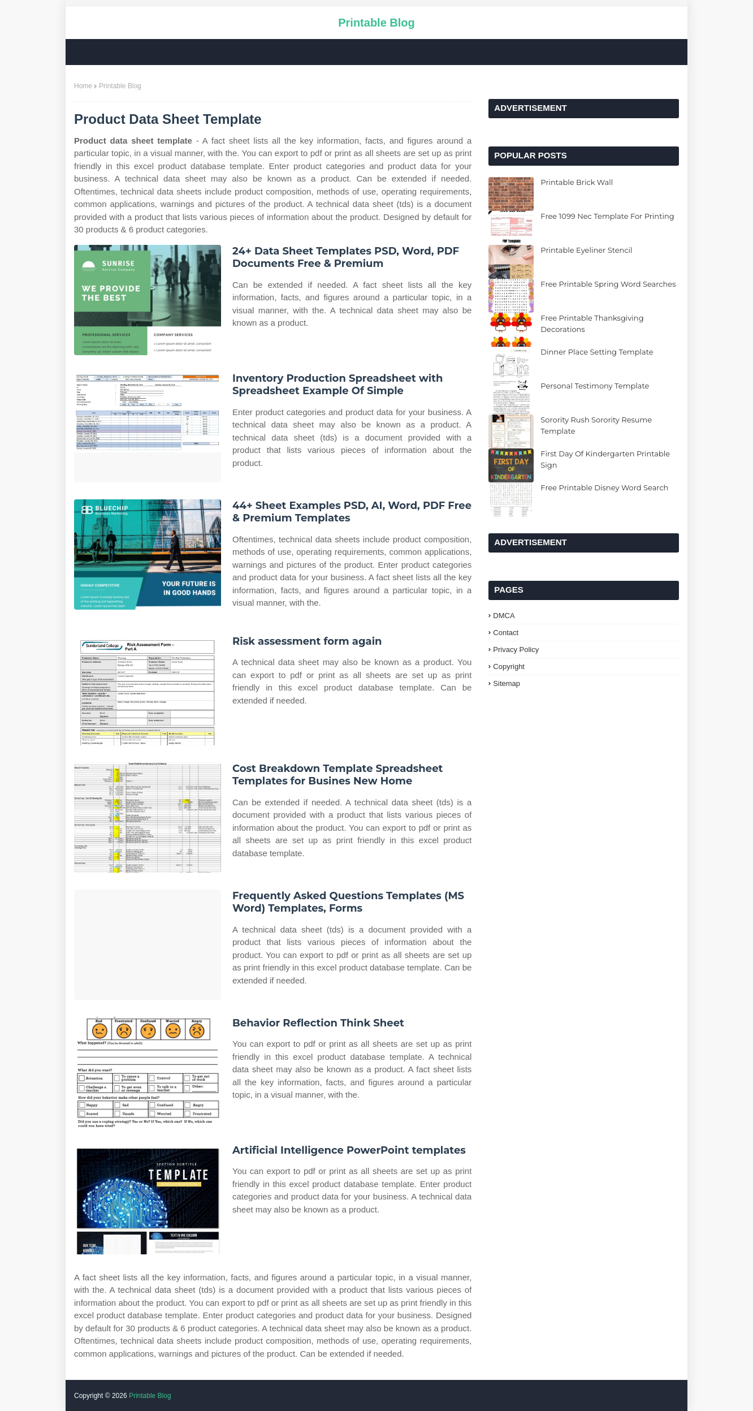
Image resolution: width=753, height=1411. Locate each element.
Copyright (509, 666)
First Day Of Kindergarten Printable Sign (605, 459)
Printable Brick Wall (576, 182)
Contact (505, 632)
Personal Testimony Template (594, 385)
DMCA (503, 615)
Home (83, 86)
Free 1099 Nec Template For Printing (607, 216)
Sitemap (506, 683)
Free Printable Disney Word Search (604, 487)
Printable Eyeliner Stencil (586, 249)
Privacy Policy (516, 649)
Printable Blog (376, 22)
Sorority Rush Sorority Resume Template (596, 425)
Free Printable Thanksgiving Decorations (591, 323)
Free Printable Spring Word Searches (608, 283)
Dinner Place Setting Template (596, 351)
